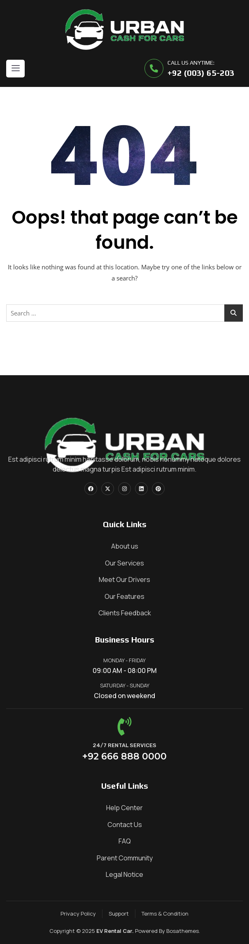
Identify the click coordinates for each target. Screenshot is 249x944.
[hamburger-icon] (15, 68)
